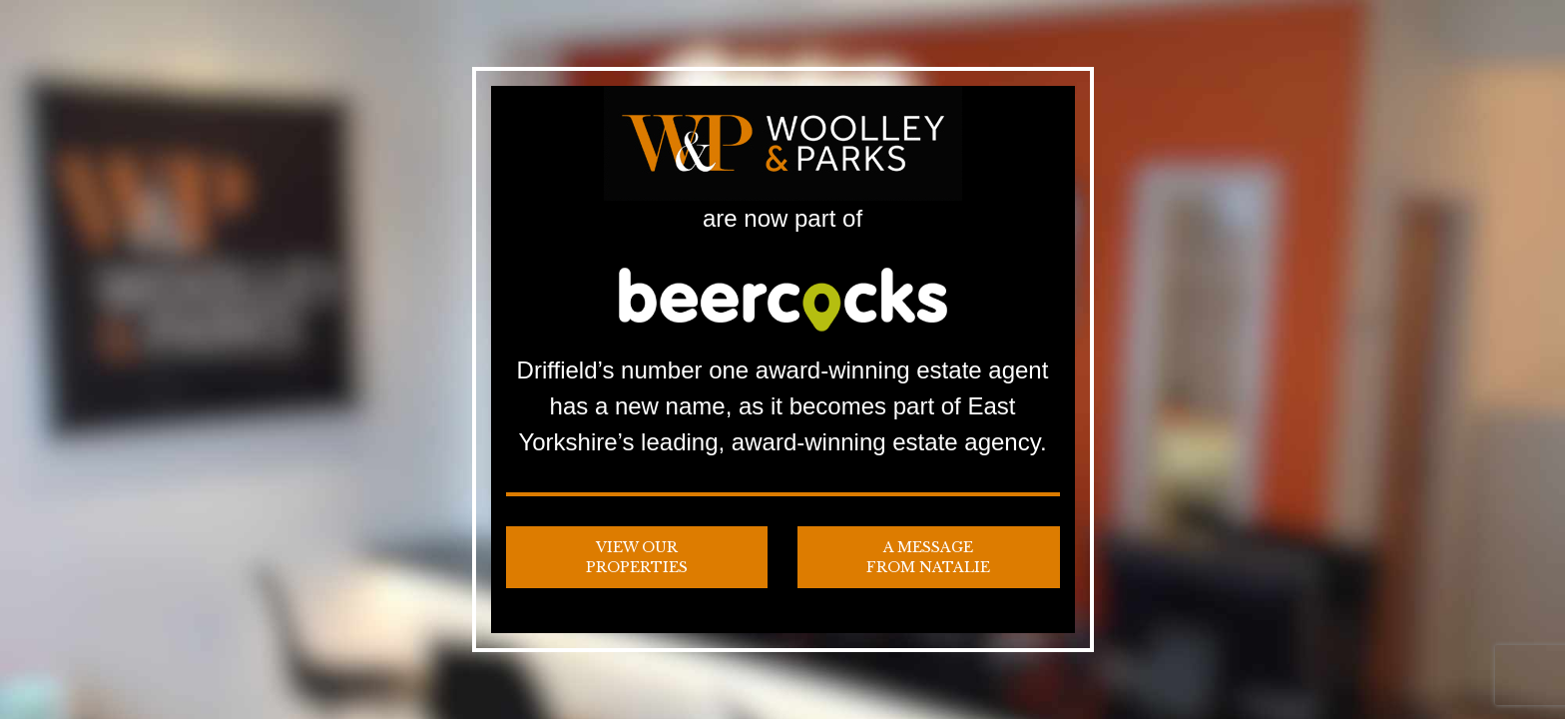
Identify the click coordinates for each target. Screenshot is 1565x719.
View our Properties (637, 557)
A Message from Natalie (928, 557)
